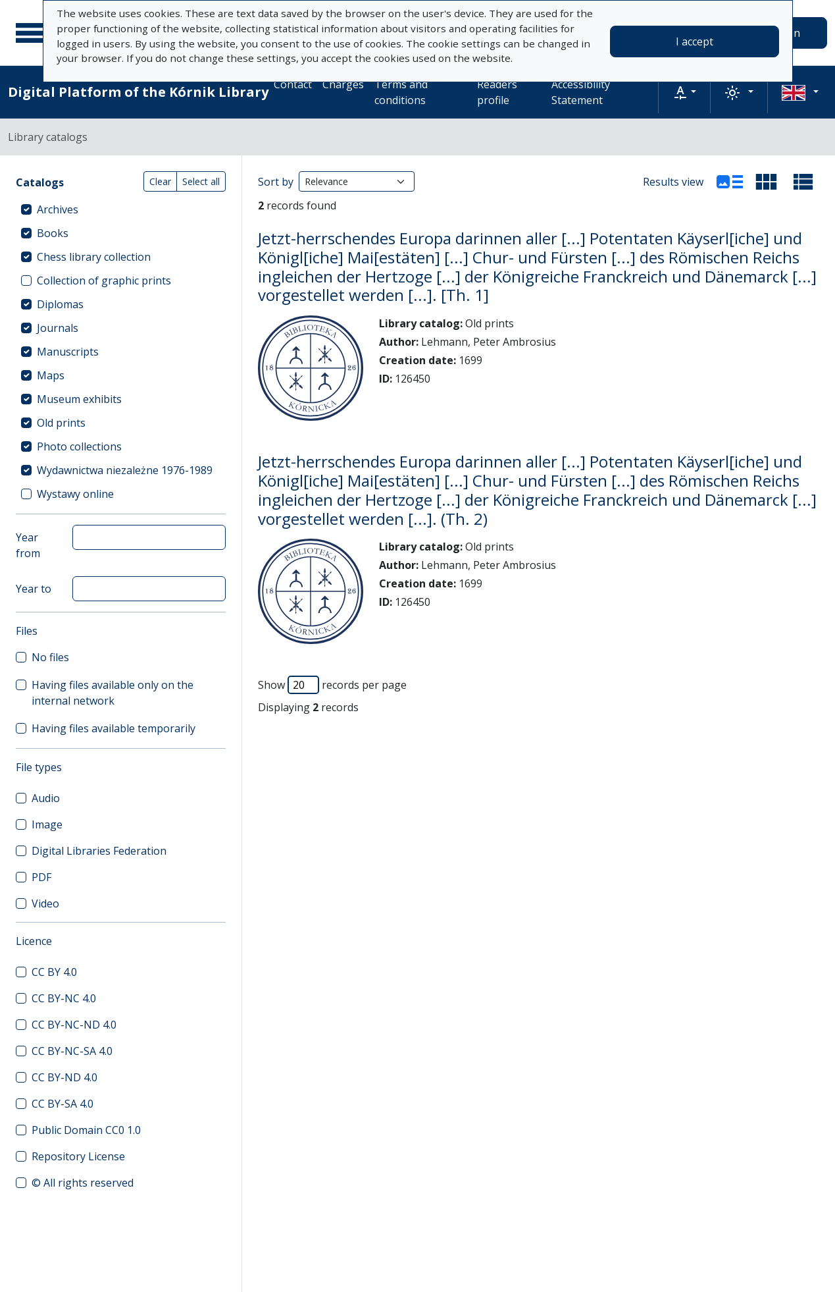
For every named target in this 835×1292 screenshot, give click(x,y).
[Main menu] (32, 33)
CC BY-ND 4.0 (64, 1077)
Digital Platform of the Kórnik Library (138, 92)
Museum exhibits (79, 399)
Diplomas (60, 304)
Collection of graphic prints (104, 280)
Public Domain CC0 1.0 (86, 1130)
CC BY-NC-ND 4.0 (74, 1024)
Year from (28, 545)
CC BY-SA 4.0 (62, 1103)
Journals (57, 328)
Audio (46, 798)
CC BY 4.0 (54, 972)
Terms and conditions (401, 92)
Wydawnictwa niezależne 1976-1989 (125, 470)
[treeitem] (121, 209)
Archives (57, 209)
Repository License (78, 1156)
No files (50, 657)
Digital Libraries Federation (99, 851)
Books (52, 233)
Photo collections (79, 446)
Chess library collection (94, 257)
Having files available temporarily (113, 728)
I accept (694, 41)
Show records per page (332, 685)
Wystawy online (75, 494)
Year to (33, 588)
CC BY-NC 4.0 (64, 998)
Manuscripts (68, 351)
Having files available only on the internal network (112, 693)
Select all (201, 181)
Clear (160, 181)
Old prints (61, 423)
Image (47, 824)
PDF (41, 877)
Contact (293, 84)
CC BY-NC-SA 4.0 (72, 1051)
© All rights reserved (83, 1182)
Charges (343, 84)
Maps (50, 375)
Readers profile (497, 92)
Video (45, 903)
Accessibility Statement (580, 92)
